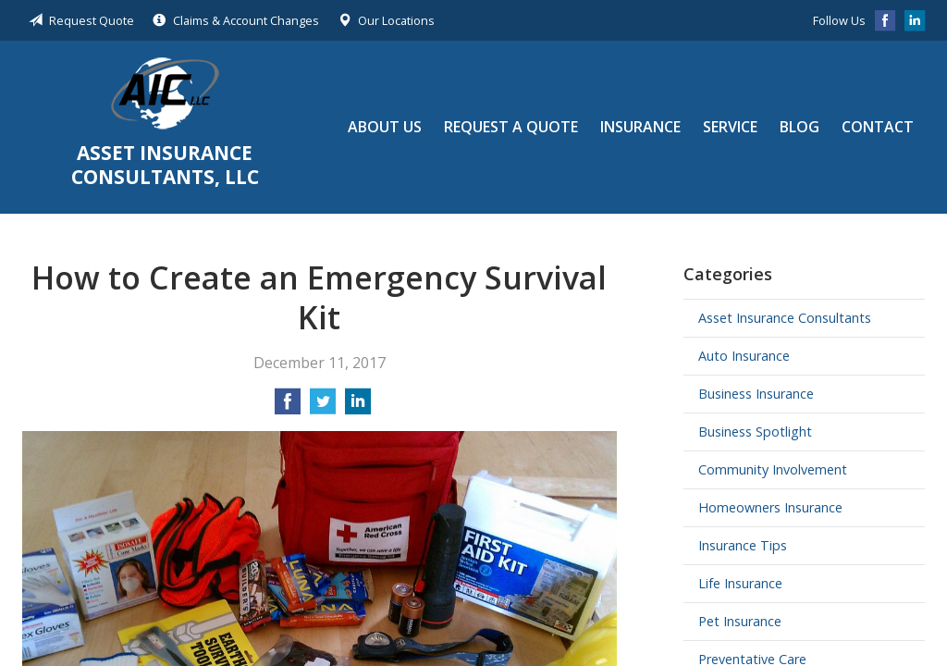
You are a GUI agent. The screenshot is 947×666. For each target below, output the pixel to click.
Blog (799, 127)
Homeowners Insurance (770, 507)
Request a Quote (511, 127)
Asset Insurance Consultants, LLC (165, 93)
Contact (878, 127)
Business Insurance (756, 393)
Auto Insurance (744, 355)
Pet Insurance (739, 621)
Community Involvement (772, 469)
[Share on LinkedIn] (358, 407)
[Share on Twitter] (323, 407)
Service (730, 127)
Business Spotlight (755, 431)
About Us (385, 127)
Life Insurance (740, 583)
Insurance (640, 127)
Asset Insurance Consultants (784, 318)
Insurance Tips (742, 545)
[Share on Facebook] (288, 407)
